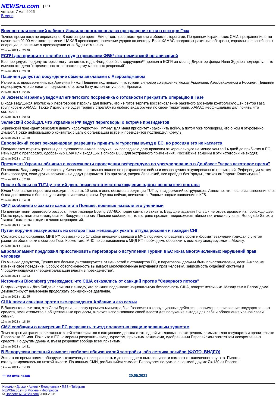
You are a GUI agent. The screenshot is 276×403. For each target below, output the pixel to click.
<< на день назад (16, 375)
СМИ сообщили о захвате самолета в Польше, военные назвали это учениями (82, 205)
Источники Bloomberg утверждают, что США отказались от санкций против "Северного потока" (100, 281)
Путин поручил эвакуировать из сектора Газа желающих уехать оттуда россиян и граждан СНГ (99, 230)
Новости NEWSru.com (22, 394)
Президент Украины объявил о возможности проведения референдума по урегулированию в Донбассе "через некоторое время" (135, 164)
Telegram (78, 386)
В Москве (32, 390)
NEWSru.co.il (12, 390)
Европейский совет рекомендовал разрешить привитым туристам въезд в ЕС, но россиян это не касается (112, 143)
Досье (21, 386)
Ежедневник (50, 386)
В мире (7, 16)
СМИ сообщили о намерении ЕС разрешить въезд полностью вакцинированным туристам (95, 327)
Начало (8, 386)
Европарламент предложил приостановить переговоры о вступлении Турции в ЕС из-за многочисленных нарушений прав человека (129, 253)
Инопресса (50, 390)
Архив (33, 386)
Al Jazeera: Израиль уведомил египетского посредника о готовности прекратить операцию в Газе (102, 97)
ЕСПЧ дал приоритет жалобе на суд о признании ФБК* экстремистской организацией (89, 55)
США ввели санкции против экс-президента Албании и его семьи (69, 302)
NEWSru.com (20, 6)
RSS (65, 386)
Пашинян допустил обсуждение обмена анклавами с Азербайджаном (73, 76)
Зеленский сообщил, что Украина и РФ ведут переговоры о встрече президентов (85, 122)
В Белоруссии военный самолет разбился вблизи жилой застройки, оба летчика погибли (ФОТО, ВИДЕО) (110, 352)
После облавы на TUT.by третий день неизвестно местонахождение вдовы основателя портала (100, 184)
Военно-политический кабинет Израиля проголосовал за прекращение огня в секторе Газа (95, 30)
